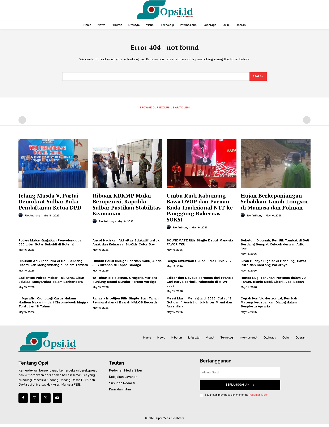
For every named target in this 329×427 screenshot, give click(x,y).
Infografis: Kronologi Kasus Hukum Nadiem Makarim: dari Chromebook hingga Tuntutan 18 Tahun (53, 305)
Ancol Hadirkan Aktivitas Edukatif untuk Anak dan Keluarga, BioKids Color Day (126, 245)
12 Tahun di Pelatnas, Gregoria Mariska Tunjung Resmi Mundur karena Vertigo (125, 282)
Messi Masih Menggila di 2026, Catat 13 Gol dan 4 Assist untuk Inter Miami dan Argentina (199, 305)
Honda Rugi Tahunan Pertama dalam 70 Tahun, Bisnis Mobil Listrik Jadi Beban (273, 282)
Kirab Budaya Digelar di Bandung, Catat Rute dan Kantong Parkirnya (273, 266)
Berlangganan (240, 388)
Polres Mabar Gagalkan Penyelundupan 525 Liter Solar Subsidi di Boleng (51, 245)
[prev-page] (22, 123)
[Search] (258, 78)
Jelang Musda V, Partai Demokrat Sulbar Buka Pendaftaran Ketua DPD (49, 204)
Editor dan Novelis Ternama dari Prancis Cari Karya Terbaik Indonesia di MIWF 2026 (200, 284)
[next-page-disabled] (307, 123)
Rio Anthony (32, 218)
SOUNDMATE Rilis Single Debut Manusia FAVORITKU (200, 245)
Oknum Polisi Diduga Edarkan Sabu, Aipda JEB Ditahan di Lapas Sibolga (127, 266)
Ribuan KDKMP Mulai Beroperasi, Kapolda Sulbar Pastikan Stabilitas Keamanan (127, 207)
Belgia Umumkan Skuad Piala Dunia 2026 (200, 264)
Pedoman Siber (258, 397)
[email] (240, 375)
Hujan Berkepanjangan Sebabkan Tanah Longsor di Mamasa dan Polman (274, 204)
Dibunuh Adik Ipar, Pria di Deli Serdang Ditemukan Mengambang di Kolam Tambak (53, 266)
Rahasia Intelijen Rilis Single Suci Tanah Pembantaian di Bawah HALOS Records (126, 303)
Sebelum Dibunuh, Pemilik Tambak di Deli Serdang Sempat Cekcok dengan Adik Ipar (275, 247)
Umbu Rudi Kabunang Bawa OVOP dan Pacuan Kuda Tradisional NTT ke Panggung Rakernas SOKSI (200, 210)
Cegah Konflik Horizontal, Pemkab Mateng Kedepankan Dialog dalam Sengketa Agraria (269, 305)
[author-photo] (21, 218)
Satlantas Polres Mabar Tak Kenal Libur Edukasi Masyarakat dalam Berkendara (51, 282)
